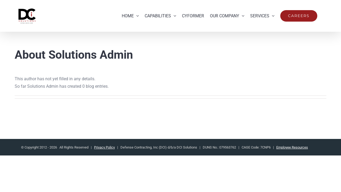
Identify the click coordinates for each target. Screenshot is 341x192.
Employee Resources (292, 147)
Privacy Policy (104, 147)
